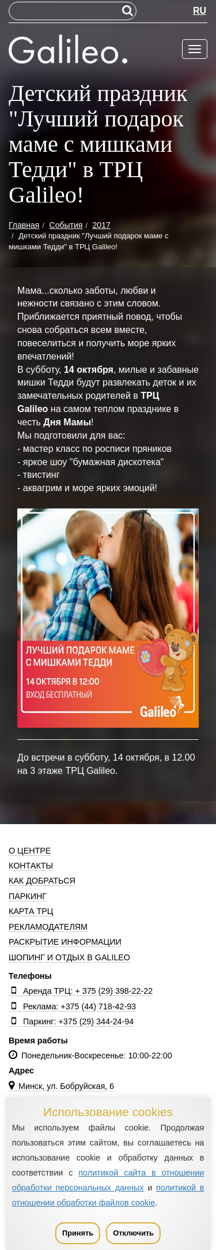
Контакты (31, 865)
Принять (77, 1233)
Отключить (133, 1233)
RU (199, 11)
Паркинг (28, 896)
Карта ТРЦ (31, 911)
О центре (30, 850)
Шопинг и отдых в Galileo (69, 957)
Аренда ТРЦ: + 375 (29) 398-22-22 (81, 990)
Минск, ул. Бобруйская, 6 (61, 1086)
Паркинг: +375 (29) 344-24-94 (71, 1021)
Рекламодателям (48, 926)
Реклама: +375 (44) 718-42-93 (72, 1006)
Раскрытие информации (65, 941)
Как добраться (42, 880)
